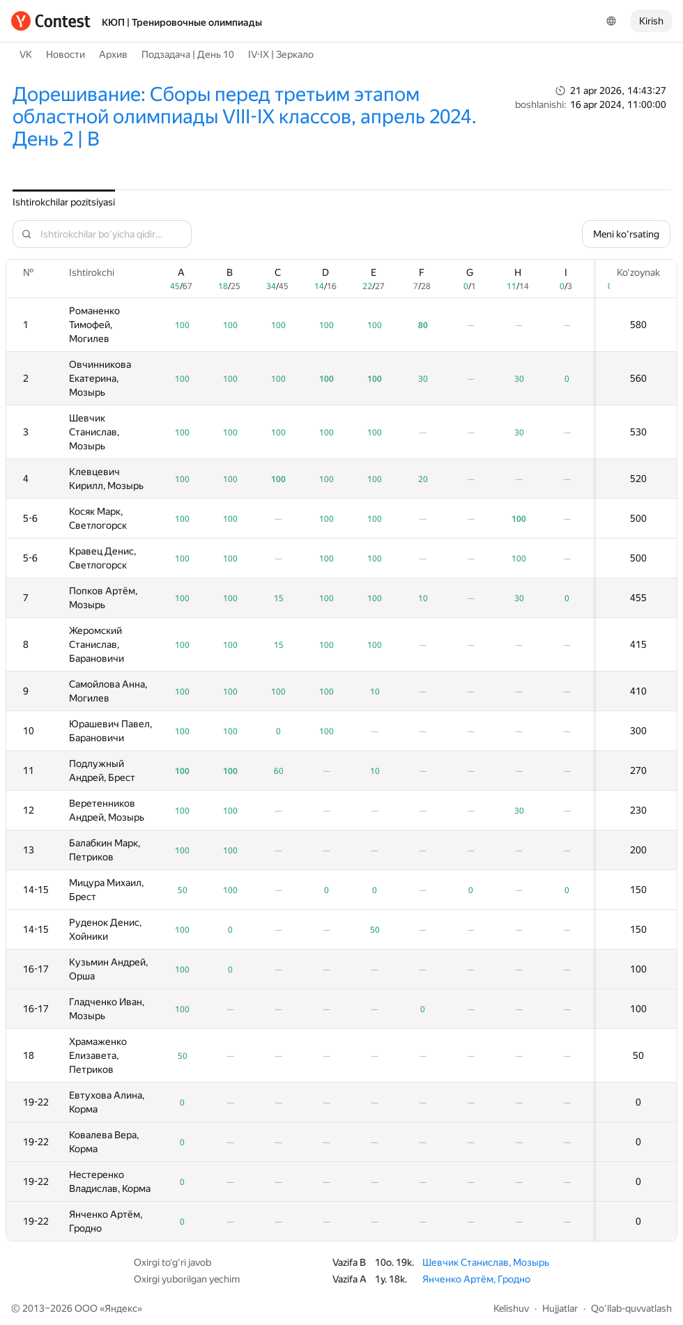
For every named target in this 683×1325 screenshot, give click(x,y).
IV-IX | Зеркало (281, 54)
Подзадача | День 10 (187, 54)
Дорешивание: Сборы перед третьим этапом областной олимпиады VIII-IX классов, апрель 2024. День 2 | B (245, 116)
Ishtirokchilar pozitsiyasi (64, 202)
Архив (113, 54)
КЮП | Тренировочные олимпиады (182, 22)
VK (26, 54)
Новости (65, 54)
